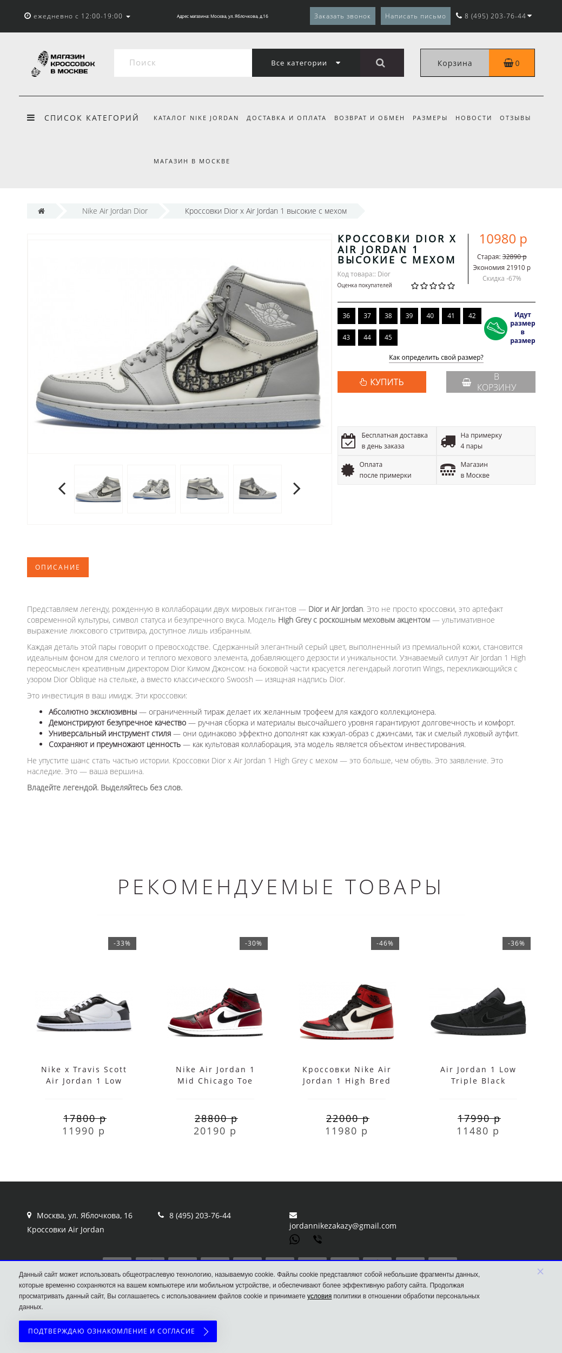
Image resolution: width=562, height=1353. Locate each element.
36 (347, 315)
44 (367, 337)
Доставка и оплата (288, 118)
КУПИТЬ (387, 382)
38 (388, 315)
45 (388, 337)
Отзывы (524, 118)
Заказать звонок (342, 16)
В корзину (489, 382)
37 (367, 315)
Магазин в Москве (192, 161)
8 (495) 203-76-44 (200, 1215)
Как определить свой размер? (436, 358)
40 (430, 315)
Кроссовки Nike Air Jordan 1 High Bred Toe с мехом (347, 1080)
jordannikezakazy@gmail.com (342, 1225)
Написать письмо (415, 16)
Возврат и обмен (373, 118)
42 (472, 315)
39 (409, 315)
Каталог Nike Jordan (196, 118)
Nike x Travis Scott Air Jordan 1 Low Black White (84, 1080)
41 (451, 315)
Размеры (435, 118)
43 (347, 337)
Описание (58, 567)
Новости (480, 118)
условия (319, 1296)
